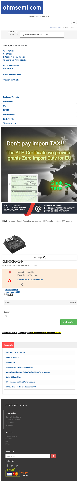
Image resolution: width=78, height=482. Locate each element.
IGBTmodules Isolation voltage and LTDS (21, 387)
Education (10, 422)
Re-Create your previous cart (14, 57)
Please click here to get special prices (31, 333)
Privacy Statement (13, 420)
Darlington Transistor (11, 97)
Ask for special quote (11, 65)
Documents (8, 345)
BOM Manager (8, 68)
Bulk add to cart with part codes (15, 60)
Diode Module (8, 119)
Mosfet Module (9, 115)
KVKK (7, 444)
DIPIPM (6, 110)
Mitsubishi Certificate (11, 80)
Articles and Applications (12, 74)
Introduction (10, 362)
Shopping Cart (55, 27)
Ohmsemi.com (11, 436)
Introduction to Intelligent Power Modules (20, 382)
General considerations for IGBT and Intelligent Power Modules (28, 372)
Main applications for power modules (19, 367)
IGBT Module (8, 102)
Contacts (8, 439)
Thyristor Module (9, 123)
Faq (6, 441)
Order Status (7, 54)
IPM (4, 106)
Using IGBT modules (13, 377)
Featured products (12, 357)
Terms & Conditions (13, 417)
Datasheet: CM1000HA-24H (15, 352)
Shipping (9, 425)
